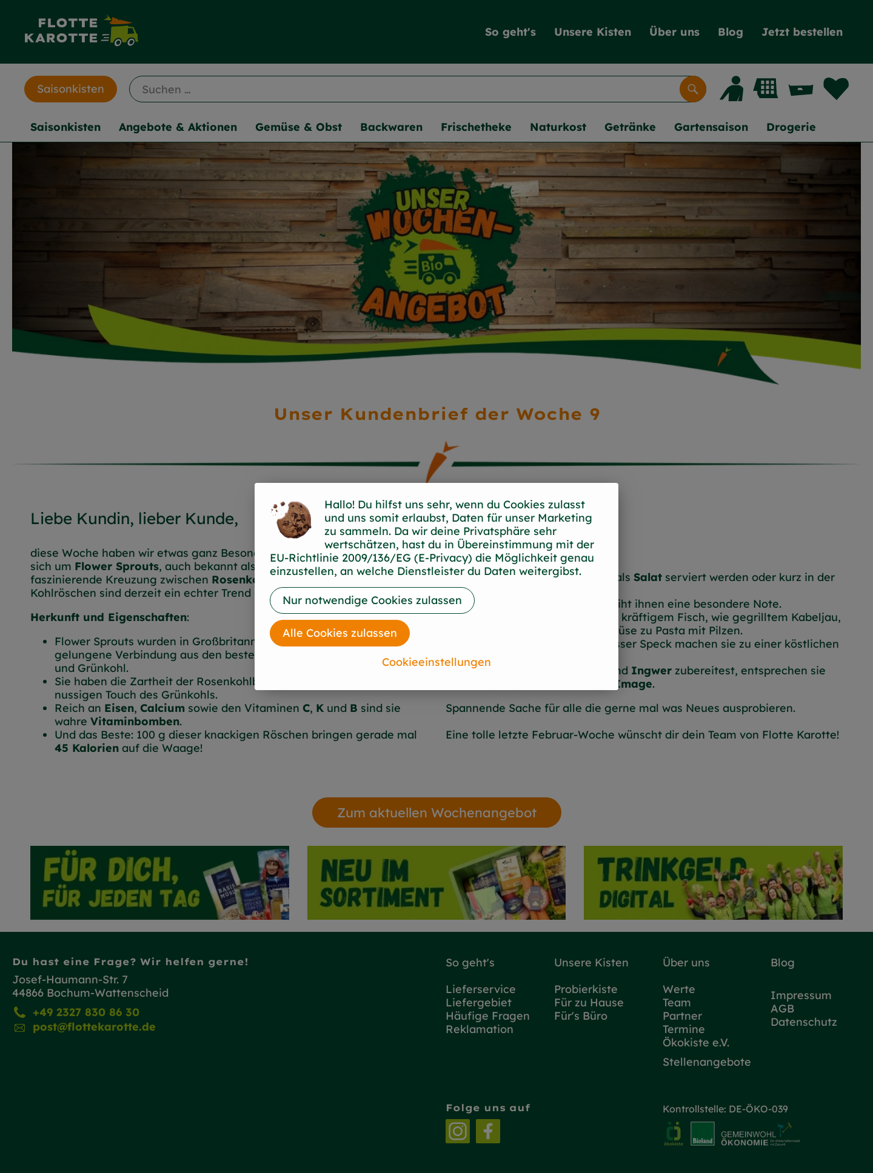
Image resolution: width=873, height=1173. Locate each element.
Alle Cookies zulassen (340, 633)
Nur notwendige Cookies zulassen (372, 600)
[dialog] (436, 586)
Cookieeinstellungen (436, 662)
